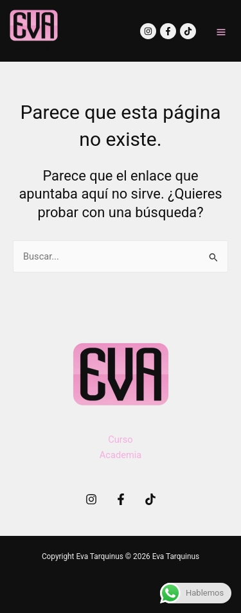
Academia (120, 455)
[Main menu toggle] (221, 32)
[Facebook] (168, 31)
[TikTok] (188, 31)
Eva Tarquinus (30, 49)
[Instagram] (148, 31)
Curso (120, 439)
